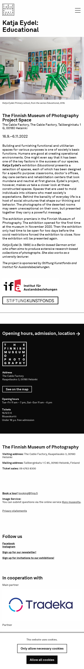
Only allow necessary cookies (42, 648)
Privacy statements (14, 510)
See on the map (19, 389)
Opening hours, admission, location (38, 333)
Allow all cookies (42, 660)
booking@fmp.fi (28, 493)
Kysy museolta (71, 502)
